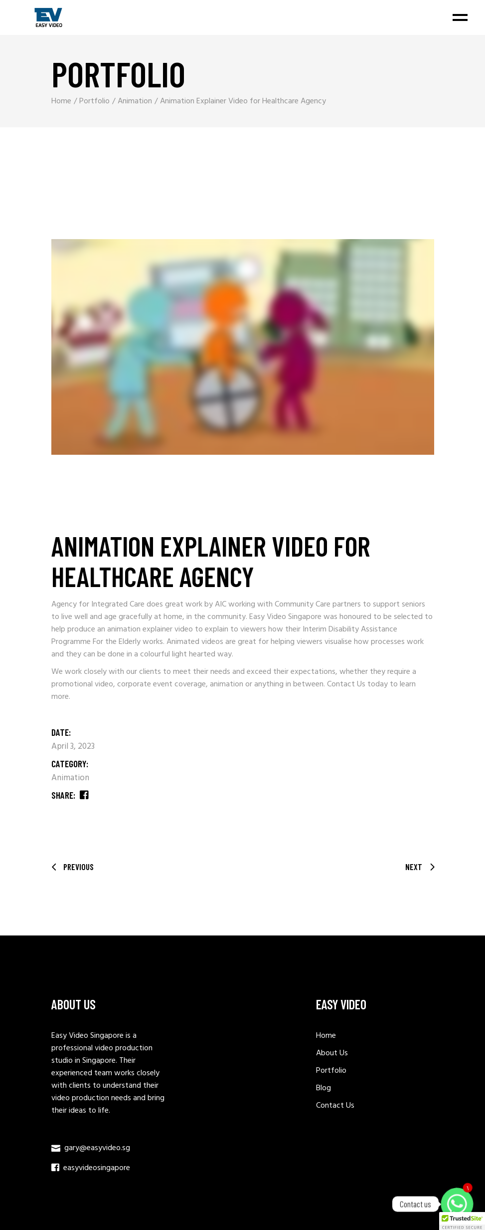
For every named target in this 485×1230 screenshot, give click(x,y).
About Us (332, 1053)
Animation (70, 778)
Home (326, 1035)
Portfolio (331, 1070)
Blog (323, 1088)
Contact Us (346, 684)
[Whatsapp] (457, 1204)
